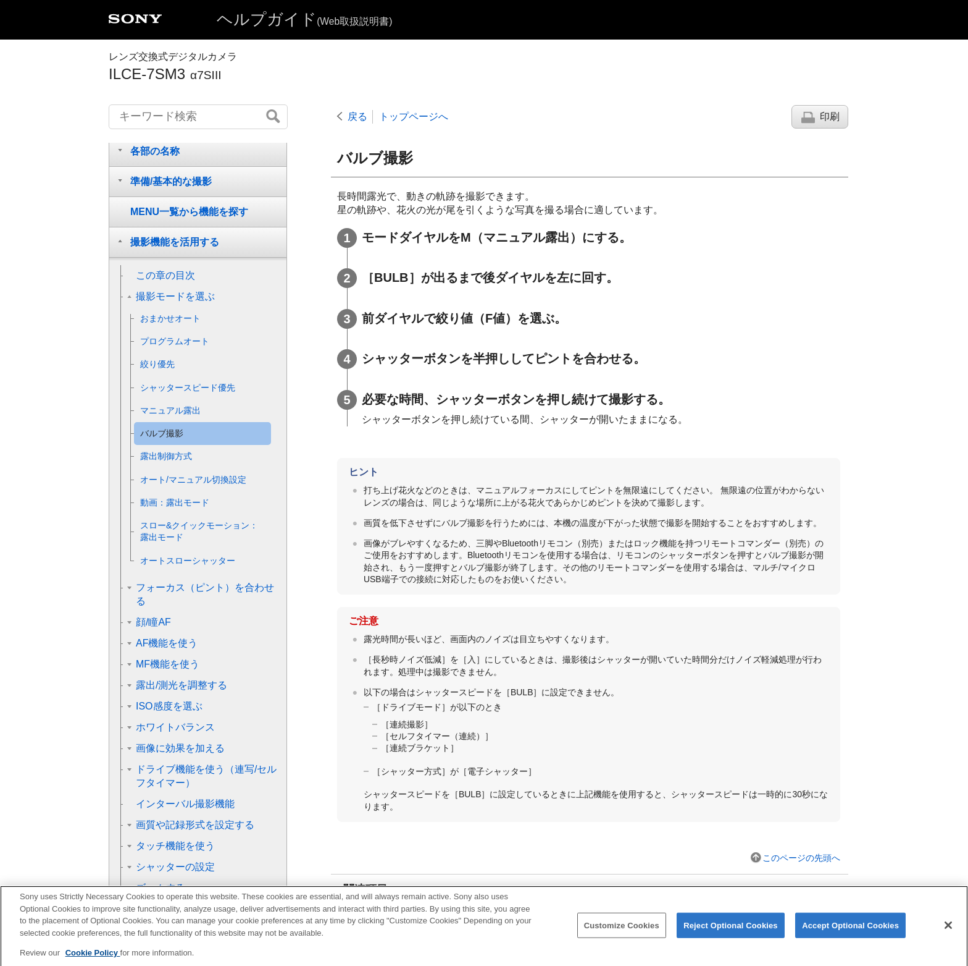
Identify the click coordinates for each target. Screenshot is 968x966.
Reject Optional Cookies (730, 935)
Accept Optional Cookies (850, 935)
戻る (357, 116)
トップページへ (413, 116)
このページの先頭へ (801, 858)
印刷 (830, 116)
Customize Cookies (621, 935)
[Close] (948, 935)
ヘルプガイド (304, 19)
